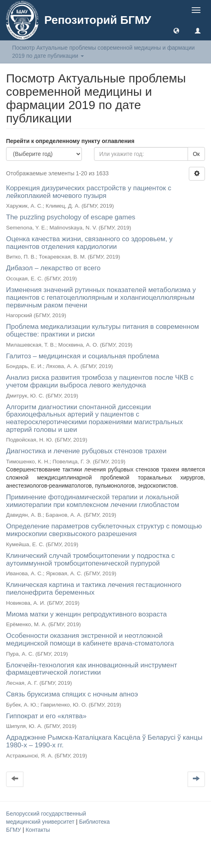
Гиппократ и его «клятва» (46, 716)
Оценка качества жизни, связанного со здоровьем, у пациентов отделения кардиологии (89, 242)
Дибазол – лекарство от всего (53, 268)
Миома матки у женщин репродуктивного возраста (86, 614)
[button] (176, 30)
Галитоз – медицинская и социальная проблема (82, 356)
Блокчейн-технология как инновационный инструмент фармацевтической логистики (91, 669)
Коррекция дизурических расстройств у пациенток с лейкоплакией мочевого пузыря (88, 192)
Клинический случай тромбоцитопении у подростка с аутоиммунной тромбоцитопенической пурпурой (90, 559)
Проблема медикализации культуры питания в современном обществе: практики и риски (102, 330)
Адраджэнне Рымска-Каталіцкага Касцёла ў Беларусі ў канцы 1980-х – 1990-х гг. (104, 741)
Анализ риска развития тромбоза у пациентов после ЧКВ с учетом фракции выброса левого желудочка (100, 381)
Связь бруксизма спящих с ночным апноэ (72, 694)
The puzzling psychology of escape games (70, 217)
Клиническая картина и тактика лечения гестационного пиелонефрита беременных (94, 588)
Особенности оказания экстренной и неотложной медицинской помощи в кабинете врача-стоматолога (90, 639)
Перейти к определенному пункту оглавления (70, 141)
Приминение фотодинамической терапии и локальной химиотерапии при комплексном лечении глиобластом (92, 501)
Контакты (37, 830)
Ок (196, 154)
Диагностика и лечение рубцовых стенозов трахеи (86, 451)
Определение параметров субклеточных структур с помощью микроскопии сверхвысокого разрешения (104, 530)
